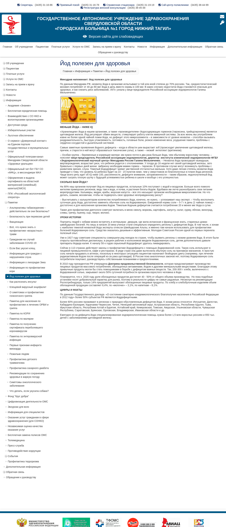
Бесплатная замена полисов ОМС (27, 435)
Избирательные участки (21, 130)
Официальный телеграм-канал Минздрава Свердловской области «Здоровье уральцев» (27, 160)
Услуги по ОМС (81, 46)
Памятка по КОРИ (20, 313)
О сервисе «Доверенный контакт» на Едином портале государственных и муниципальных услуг (28, 146)
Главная (7, 46)
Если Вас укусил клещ (22, 248)
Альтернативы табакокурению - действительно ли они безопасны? (29, 209)
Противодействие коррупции (24, 450)
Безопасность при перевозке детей (30, 216)
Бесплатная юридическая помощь (27, 110)
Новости (142, 46)
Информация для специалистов (26, 412)
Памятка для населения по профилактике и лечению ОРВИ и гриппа (29, 305)
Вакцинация (16, 221)
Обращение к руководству (113, 52)
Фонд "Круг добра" (18, 396)
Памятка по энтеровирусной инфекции (26, 338)
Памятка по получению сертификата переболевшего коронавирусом (26, 327)
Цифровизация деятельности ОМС (28, 401)
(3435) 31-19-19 (145, 5)
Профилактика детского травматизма (23, 361)
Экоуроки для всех (18, 406)
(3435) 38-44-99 (199, 5)
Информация (157, 46)
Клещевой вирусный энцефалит (28, 287)
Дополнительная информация (185, 46)
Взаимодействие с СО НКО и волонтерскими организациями (25, 118)
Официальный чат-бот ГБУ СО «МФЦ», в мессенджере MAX (25, 171)
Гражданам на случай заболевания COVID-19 (23, 241)
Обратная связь (214, 46)
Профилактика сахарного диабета (29, 368)
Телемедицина (16, 440)
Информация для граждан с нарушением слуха (26, 255)
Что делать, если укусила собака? (29, 391)
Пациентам (42, 46)
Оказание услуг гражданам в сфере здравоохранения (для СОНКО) (28, 419)
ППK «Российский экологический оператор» (27, 195)
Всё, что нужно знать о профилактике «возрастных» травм (26, 231)
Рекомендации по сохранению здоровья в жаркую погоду (27, 375)
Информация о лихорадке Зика (28, 262)
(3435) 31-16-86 (43, 5)
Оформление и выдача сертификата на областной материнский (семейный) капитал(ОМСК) (23, 183)
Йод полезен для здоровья (25, 276)
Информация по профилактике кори (27, 269)
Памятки (12, 202)
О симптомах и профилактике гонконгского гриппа (27, 294)
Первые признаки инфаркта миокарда (25, 347)
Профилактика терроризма (23, 461)
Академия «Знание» (19, 105)
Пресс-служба (16, 445)
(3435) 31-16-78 (90, 5)
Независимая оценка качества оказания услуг (25, 428)
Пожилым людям (19, 354)
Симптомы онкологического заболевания (25, 384)
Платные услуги (60, 46)
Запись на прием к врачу (107, 46)
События (13, 456)
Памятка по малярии (21, 318)
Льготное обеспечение (21, 135)
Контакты (129, 46)
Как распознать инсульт (23, 281)
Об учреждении (24, 46)
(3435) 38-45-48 (136, 7)
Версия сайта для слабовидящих (116, 36)
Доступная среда (17, 125)
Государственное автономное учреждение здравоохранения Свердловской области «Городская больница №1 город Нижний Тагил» (113, 23)
